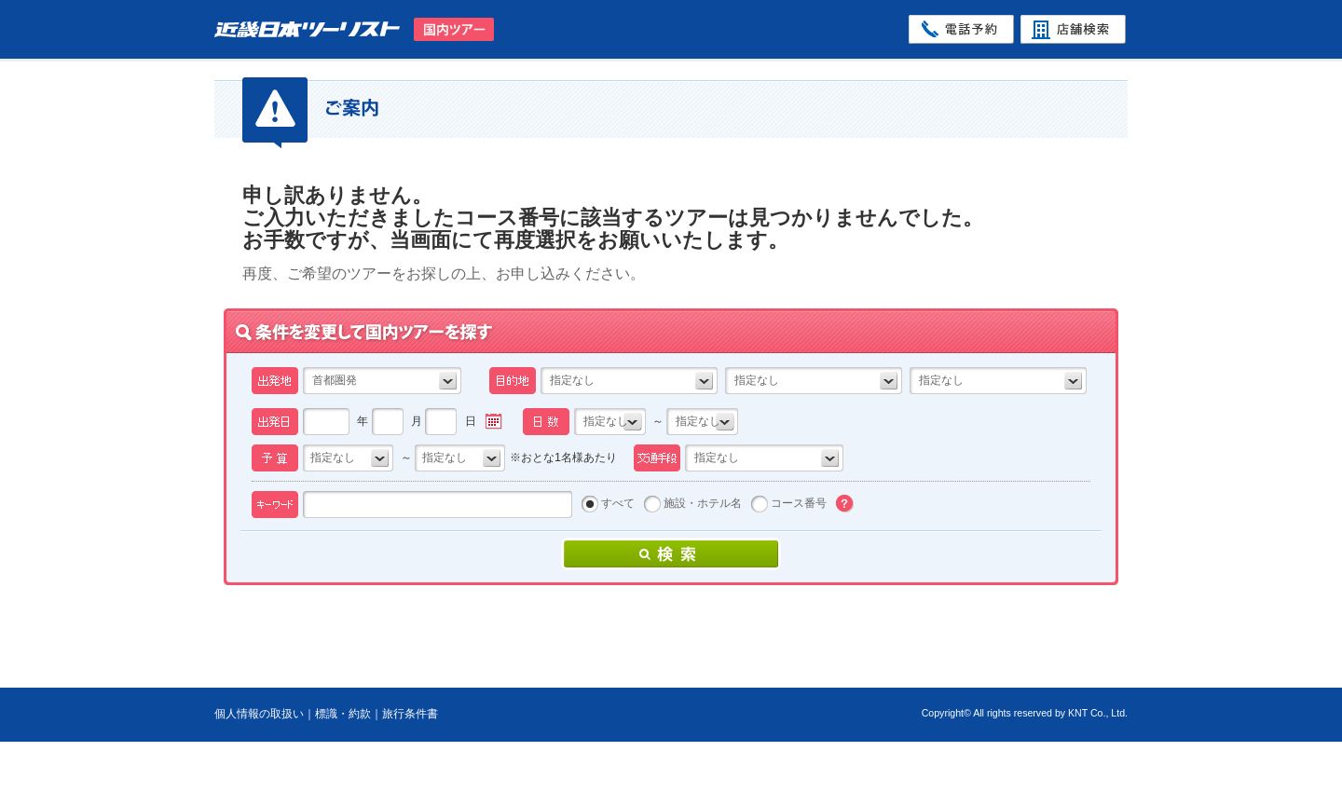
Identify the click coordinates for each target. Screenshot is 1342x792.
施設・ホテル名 (703, 503)
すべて (618, 503)
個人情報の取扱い (259, 713)
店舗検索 (1073, 29)
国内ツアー (454, 29)
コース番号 (799, 503)
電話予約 (961, 29)
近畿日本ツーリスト (314, 29)
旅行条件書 (410, 713)
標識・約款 (343, 713)
